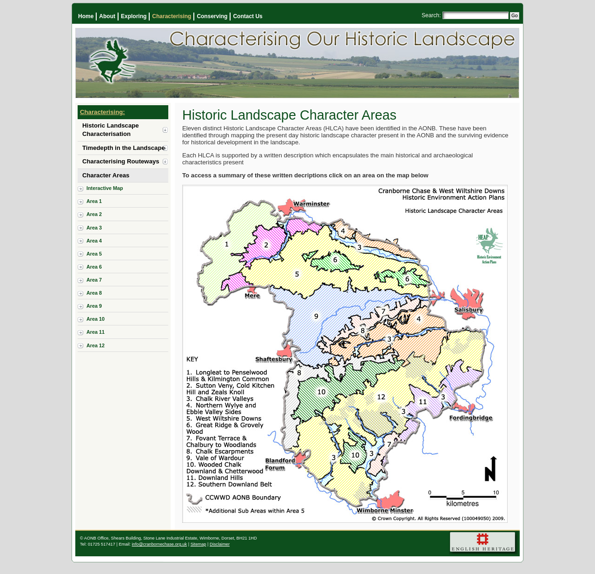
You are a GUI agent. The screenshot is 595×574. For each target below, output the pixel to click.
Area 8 (94, 293)
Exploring (133, 16)
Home (85, 16)
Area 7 (94, 280)
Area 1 (94, 201)
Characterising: (102, 111)
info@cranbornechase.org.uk (159, 544)
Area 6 (94, 267)
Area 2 (94, 214)
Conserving (212, 16)
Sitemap (198, 544)
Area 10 (95, 319)
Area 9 (94, 306)
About (107, 16)
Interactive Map (104, 188)
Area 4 (94, 240)
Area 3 (94, 227)
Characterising (171, 16)
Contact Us (247, 16)
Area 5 (94, 254)
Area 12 (95, 345)
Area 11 (95, 332)
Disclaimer (220, 544)
